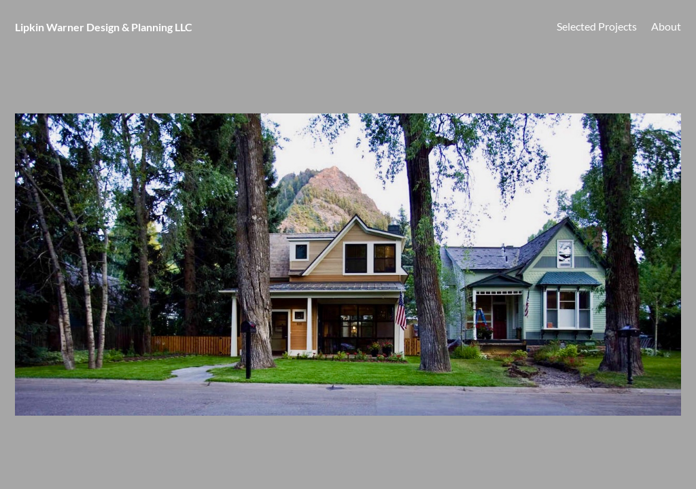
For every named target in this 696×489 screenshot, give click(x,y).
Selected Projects (597, 26)
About (666, 26)
